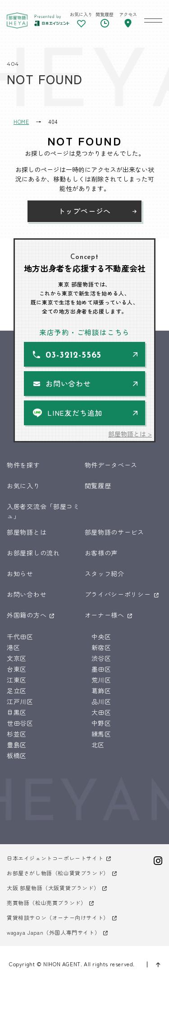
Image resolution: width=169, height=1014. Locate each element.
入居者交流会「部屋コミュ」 (43, 511)
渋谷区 (101, 658)
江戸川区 (20, 701)
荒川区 (101, 680)
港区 (13, 647)
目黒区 (17, 712)
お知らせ (20, 573)
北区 (98, 744)
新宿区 (101, 647)
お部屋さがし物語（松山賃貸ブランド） (58, 873)
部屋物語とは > (130, 433)
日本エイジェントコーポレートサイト (55, 858)
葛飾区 (101, 690)
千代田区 (20, 636)
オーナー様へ (104, 614)
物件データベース (111, 464)
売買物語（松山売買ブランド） (46, 902)
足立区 (17, 690)
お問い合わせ (68, 383)
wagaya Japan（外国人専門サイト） (53, 932)
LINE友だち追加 (74, 412)
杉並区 (17, 734)
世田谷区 (20, 723)
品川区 (101, 701)
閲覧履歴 (98, 485)
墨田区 (101, 669)
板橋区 (17, 755)
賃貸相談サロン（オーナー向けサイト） (58, 917)
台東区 (17, 669)
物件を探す (23, 464)
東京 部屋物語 (17, 20)
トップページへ (84, 210)
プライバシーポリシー (118, 594)
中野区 (101, 723)
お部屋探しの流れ (33, 552)
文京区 (17, 658)
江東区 (17, 680)
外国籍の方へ (26, 614)
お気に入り (23, 485)
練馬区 (101, 734)
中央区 (101, 636)
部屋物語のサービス (114, 532)
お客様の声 (101, 552)
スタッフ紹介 (104, 573)
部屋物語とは (26, 532)
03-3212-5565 (73, 355)
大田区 (101, 712)
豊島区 (17, 744)
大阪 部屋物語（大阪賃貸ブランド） (53, 887)
